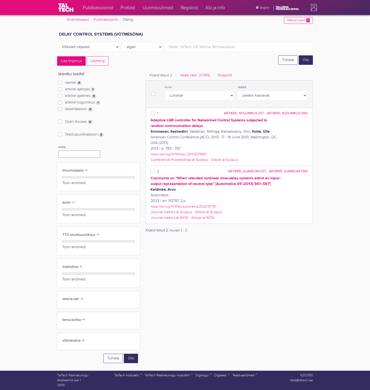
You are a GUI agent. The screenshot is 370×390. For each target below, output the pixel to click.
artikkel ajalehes (80, 96)
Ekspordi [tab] (225, 75)
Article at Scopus (224, 160)
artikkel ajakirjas (80, 89)
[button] (313, 7)
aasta (62, 147)
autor (69, 202)
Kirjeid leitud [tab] (161, 75)
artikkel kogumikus (82, 102)
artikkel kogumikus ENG (287, 113)
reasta (242, 87)
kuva (168, 87)
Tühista (288, 60)
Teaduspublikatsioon (84, 134)
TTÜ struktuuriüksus (81, 235)
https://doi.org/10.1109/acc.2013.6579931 (178, 154)
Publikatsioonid (106, 19)
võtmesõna (73, 340)
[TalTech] (65, 7)
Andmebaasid (78, 19)
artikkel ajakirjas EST (247, 171)
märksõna (72, 267)
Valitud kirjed (298, 20)
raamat (73, 82)
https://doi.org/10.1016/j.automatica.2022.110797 (183, 207)
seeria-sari (73, 299)
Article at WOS (202, 218)
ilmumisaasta (75, 170)
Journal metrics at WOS (169, 218)
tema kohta (73, 320)
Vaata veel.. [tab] (195, 75)
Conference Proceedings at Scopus (179, 160)
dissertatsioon (79, 109)
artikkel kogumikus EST (244, 113)
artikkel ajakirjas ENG (288, 171)
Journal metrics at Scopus (171, 212)
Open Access (78, 121)
